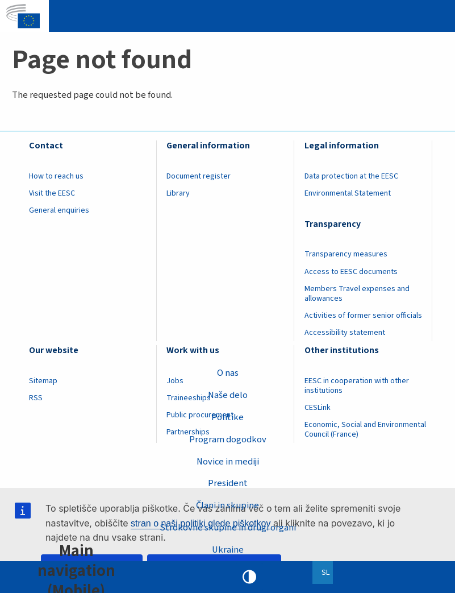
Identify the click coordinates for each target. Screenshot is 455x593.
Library (178, 193)
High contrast (249, 577)
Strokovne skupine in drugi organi (228, 527)
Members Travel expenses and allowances (357, 293)
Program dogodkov (227, 439)
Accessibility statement (344, 332)
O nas (228, 373)
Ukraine (228, 550)
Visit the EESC (52, 193)
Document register (198, 176)
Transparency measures (345, 254)
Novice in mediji (228, 461)
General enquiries (59, 210)
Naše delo (228, 395)
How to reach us (56, 176)
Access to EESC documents (351, 271)
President (228, 483)
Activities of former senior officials (363, 315)
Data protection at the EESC (351, 176)
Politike (227, 417)
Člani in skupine (227, 505)
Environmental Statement (347, 193)
